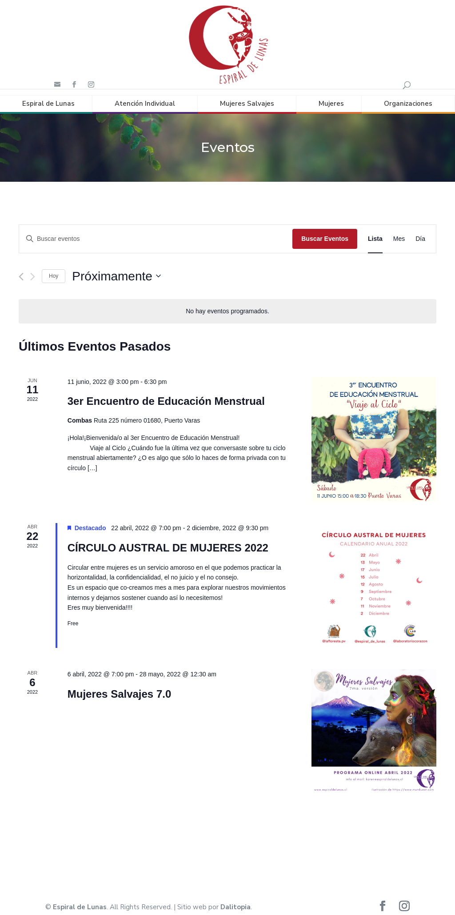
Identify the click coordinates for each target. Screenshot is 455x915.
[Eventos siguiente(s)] (32, 271)
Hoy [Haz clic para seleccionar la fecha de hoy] (53, 270)
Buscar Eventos (324, 232)
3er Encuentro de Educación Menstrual (166, 395)
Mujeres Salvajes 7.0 (119, 688)
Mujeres (331, 97)
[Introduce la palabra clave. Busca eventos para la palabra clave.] (155, 233)
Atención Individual (145, 97)
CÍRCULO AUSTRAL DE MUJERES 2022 (168, 541)
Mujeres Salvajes (247, 97)
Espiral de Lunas (48, 97)
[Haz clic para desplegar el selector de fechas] (116, 270)
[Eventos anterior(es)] (21, 271)
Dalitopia (235, 901)
